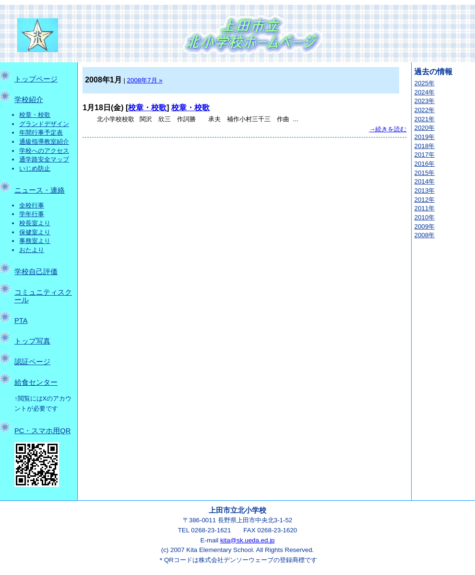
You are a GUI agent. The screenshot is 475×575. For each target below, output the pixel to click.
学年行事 (31, 214)
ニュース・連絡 (39, 190)
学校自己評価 (36, 272)
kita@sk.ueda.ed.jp (247, 540)
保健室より (34, 232)
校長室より (34, 223)
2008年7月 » (145, 80)
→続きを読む (387, 129)
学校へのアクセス (44, 150)
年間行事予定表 (41, 132)
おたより (31, 249)
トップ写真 (32, 341)
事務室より (34, 240)
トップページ (36, 79)
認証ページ (32, 362)
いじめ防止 (34, 168)
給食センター (36, 382)
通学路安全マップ (44, 159)
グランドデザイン (44, 123)
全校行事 (31, 205)
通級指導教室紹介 (44, 141)
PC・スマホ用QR (42, 431)
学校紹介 (28, 100)
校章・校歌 (34, 114)
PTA (20, 320)
